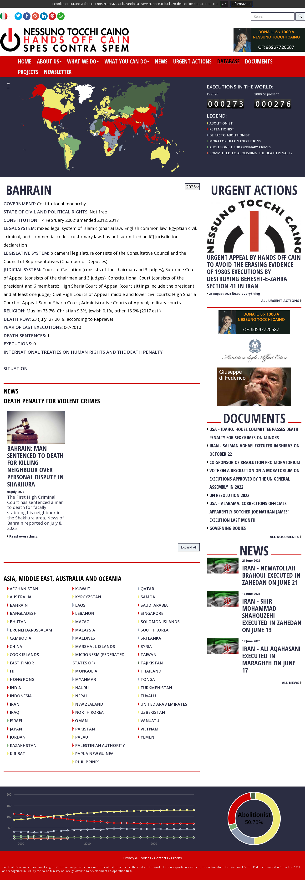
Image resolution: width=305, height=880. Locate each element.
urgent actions (192, 61)
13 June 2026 (251, 594)
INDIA (15, 687)
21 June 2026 (251, 561)
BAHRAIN (19, 605)
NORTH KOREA (89, 712)
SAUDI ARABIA (154, 605)
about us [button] (49, 61)
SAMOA (148, 597)
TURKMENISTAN (156, 687)
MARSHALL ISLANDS (95, 646)
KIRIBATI (18, 753)
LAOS (80, 605)
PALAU (81, 737)
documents (259, 61)
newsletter (57, 72)
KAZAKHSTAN (23, 745)
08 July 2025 (15, 492)
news (161, 61)
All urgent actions (281, 300)
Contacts (161, 858)
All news (291, 682)
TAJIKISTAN (152, 663)
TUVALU (148, 696)
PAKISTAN (85, 729)
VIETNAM (149, 729)
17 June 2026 (251, 641)
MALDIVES (85, 638)
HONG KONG (22, 679)
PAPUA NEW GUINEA (94, 753)
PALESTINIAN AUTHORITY (100, 745)
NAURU (82, 687)
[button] (7, 16)
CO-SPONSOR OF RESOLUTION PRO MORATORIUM (254, 462)
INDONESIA (21, 696)
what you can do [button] (126, 61)
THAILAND (151, 671)
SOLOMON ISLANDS (160, 621)
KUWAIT (82, 588)
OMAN (81, 720)
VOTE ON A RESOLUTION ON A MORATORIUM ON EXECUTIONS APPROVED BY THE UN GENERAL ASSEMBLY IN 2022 (254, 478)
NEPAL (81, 696)
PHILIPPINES (87, 762)
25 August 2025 (220, 294)
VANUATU (150, 720)
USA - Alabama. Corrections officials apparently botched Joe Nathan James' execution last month (249, 511)
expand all (189, 547)
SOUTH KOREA (154, 630)
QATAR (147, 588)
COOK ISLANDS (24, 654)
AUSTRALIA (20, 597)
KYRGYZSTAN (88, 597)
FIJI (12, 671)
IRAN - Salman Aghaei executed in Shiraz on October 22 (254, 449)
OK (224, 3)
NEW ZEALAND (89, 704)
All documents (285, 536)
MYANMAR (85, 679)
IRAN (14, 704)
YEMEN (147, 737)
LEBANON (84, 613)
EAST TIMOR (22, 663)
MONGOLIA (86, 671)
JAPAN (16, 729)
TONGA (148, 679)
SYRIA (146, 646)
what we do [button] (83, 61)
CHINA (16, 646)
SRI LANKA (151, 638)
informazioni (241, 3)
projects (28, 72)
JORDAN (17, 737)
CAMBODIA (20, 638)
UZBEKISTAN (153, 712)
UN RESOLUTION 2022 (229, 495)
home (24, 61)
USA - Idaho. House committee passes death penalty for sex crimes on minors (253, 433)
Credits (176, 858)
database (228, 61)
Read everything (23, 536)
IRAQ (14, 712)
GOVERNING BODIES (227, 528)
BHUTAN (18, 621)
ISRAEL (16, 720)
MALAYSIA (85, 630)
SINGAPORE (152, 613)
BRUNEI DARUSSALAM (31, 630)
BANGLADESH (23, 613)
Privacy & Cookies (137, 858)
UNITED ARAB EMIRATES (164, 704)
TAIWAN (148, 654)
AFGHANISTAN (24, 588)
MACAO (82, 621)
